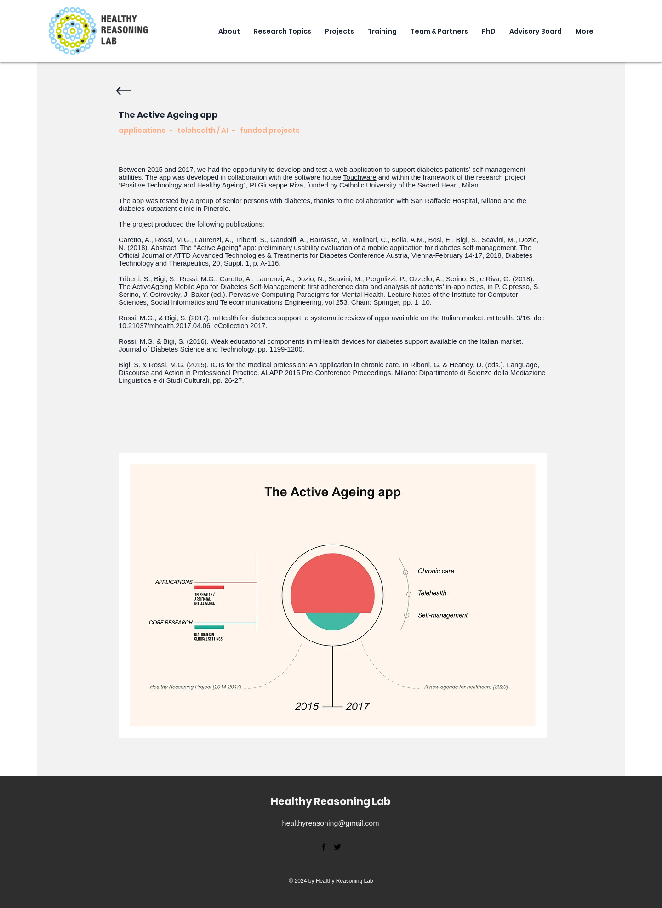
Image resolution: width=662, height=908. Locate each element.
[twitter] (337, 846)
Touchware (360, 177)
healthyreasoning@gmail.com (330, 823)
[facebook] (323, 846)
